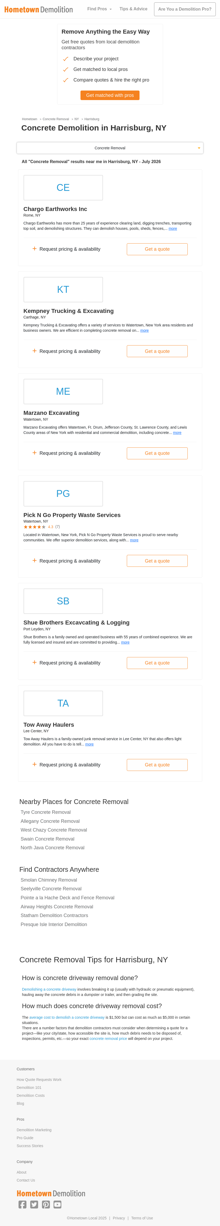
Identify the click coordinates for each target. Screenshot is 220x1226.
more (173, 228)
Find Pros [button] (97, 9)
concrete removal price (108, 1038)
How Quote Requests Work (39, 1079)
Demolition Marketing (34, 1130)
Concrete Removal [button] (110, 148)
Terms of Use (142, 1218)
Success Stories (30, 1146)
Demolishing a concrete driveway (49, 989)
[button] (22, 1204)
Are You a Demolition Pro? (185, 9)
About (21, 1172)
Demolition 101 (29, 1087)
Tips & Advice (133, 9)
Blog (20, 1103)
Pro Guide (25, 1138)
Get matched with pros (110, 95)
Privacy (119, 1218)
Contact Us (26, 1180)
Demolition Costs (31, 1095)
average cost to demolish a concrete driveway (67, 1017)
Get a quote (157, 249)
